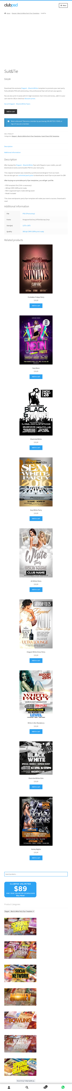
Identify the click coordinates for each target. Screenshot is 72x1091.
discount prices (30, 98)
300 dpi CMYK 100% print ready (33, 231)
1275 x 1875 (26, 225)
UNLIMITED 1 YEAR (53, 121)
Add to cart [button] (36, 306)
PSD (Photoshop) (29, 214)
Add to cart (11, 111)
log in (13, 124)
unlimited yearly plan (25, 175)
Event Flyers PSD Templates (50, 136)
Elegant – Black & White (29, 88)
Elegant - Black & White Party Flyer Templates (25, 13)
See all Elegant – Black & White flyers (17, 104)
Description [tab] (8, 146)
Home (8, 13)
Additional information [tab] (12, 152)
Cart (42, 1086)
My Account (9, 1087)
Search (27, 1087)
